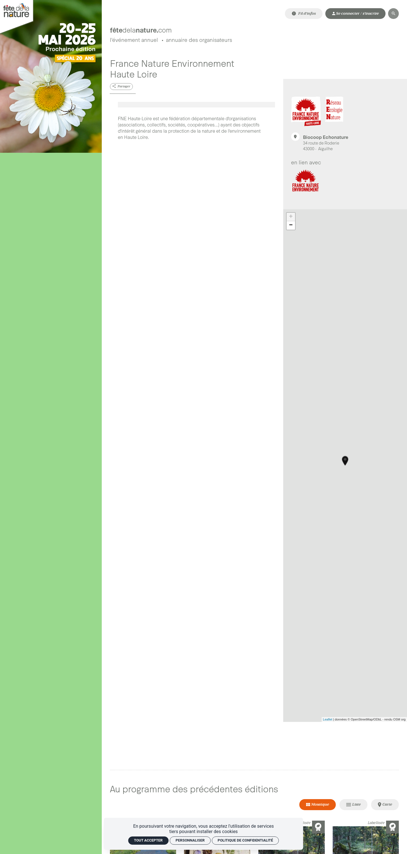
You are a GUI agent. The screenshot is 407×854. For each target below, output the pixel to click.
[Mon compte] (355, 13)
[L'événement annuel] (134, 42)
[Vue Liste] (353, 806)
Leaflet (327, 720)
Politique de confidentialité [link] (245, 840)
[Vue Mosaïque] (317, 806)
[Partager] (121, 87)
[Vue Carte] (385, 806)
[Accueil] (170, 27)
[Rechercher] (393, 13)
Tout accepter (148, 840)
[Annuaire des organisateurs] (199, 42)
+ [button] (291, 218)
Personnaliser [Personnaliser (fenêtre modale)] (190, 840)
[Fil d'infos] (304, 13)
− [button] (291, 227)
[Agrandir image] (196, 106)
